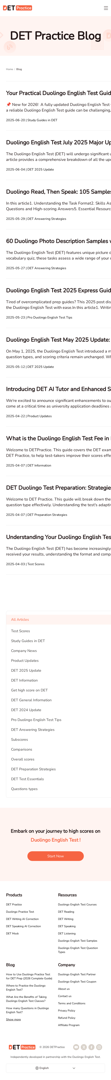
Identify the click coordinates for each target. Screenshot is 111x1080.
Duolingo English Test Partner (77, 974)
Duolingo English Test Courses (77, 904)
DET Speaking (67, 926)
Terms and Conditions (71, 1003)
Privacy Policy (66, 1011)
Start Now (55, 856)
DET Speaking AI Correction (23, 926)
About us (64, 989)
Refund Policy (66, 1018)
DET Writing (65, 919)
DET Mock (12, 933)
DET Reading (66, 912)
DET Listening (67, 933)
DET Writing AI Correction (22, 919)
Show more (13, 1019)
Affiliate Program (69, 1025)
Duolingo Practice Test (20, 912)
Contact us (65, 996)
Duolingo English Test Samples (77, 941)
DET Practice (14, 904)
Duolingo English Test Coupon (77, 982)
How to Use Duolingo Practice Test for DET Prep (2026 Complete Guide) (29, 976)
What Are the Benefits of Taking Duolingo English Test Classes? (26, 999)
